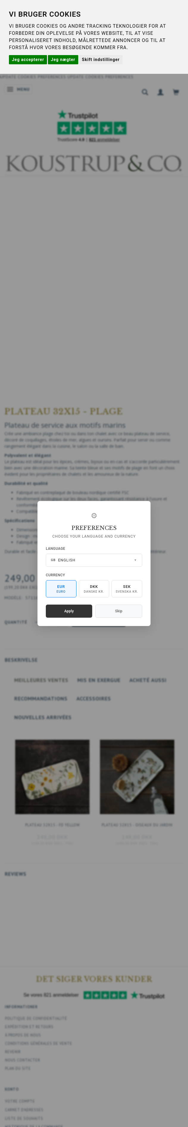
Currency (55, 575)
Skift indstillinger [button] (101, 59)
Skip (118, 611)
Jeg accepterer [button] (28, 59)
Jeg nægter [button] (63, 59)
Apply (69, 611)
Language (55, 549)
